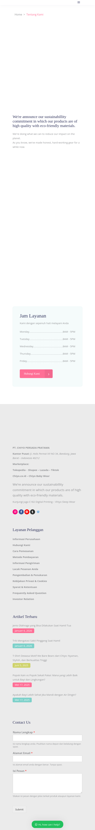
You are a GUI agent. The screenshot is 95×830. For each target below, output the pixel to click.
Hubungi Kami (21, 545)
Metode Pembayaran (26, 557)
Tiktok (55, 470)
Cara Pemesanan (23, 551)
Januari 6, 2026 (23, 630)
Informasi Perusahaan (26, 539)
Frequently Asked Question (29, 593)
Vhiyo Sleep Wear (65, 501)
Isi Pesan (20, 771)
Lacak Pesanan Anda (25, 569)
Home (18, 14)
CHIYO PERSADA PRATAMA (33, 447)
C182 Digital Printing (41, 501)
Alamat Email (23, 753)
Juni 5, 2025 (21, 665)
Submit (19, 809)
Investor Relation (23, 599)
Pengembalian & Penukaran (30, 575)
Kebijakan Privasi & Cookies (30, 581)
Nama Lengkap (24, 732)
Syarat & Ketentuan (25, 587)
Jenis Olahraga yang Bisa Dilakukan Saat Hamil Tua (42, 625)
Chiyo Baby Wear (39, 476)
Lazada (44, 470)
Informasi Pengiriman (26, 563)
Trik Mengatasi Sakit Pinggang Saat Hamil (36, 640)
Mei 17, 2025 (22, 684)
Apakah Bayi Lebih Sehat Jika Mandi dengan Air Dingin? (44, 694)
